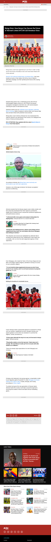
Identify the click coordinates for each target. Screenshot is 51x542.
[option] (10, 476)
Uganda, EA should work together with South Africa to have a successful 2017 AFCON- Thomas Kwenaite (31, 458)
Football (25, 453)
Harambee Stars (14, 498)
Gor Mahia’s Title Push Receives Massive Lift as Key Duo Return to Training (40, 492)
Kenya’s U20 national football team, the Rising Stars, (20, 76)
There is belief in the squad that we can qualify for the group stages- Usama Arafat (24, 481)
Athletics (13, 507)
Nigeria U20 (36, 419)
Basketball (29, 540)
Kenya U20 (22, 419)
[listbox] (25, 476)
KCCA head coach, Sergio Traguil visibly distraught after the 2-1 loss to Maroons (10, 481)
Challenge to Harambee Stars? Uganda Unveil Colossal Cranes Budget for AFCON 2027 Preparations (17, 502)
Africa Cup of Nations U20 (13, 419)
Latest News (6, 4)
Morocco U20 (29, 419)
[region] (25, 476)
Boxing (12, 489)
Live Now (45, 4)
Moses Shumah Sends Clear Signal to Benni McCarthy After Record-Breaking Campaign (40, 511)
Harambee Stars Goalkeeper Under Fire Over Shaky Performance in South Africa (40, 501)
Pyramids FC (16, 421)
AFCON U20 (24, 421)
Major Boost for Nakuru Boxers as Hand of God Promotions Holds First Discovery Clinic (16, 493)
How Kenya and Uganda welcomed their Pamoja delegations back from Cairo (39, 481)
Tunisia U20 (10, 421)
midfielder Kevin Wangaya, (26, 109)
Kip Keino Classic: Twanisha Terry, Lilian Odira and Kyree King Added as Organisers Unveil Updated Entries (17, 511)
